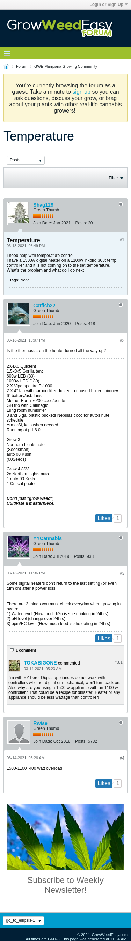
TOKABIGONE (40, 663)
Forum (21, 66)
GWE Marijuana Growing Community (65, 66)
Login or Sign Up (108, 4)
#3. (119, 662)
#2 (122, 340)
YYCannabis (47, 538)
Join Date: (42, 223)
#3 (122, 573)
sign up (81, 92)
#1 (122, 239)
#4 (122, 758)
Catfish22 (44, 305)
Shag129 (43, 205)
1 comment (26, 650)
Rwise (40, 723)
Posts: (81, 223)
